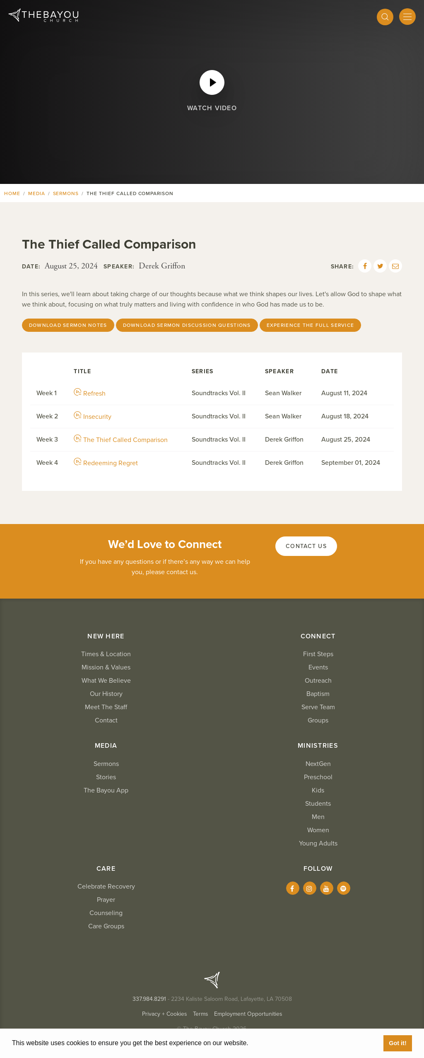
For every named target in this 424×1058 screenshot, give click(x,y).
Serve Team (318, 707)
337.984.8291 (149, 998)
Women (318, 830)
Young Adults (318, 843)
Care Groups (106, 926)
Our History (106, 694)
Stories (106, 777)
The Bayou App (106, 790)
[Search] (385, 17)
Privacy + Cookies (164, 1013)
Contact (106, 720)
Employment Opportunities (248, 1013)
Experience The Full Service (310, 325)
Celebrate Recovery (106, 886)
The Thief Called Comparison (121, 440)
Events (318, 667)
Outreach (318, 680)
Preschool (318, 777)
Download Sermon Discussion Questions (187, 325)
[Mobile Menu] (407, 16)
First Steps (318, 654)
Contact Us (306, 546)
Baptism (318, 694)
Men (318, 817)
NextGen (318, 764)
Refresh (90, 393)
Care (106, 869)
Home (12, 193)
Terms (200, 1013)
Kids (318, 790)
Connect (318, 636)
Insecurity (92, 417)
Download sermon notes (68, 325)
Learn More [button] (269, 1042)
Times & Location (106, 654)
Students (318, 804)
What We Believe (106, 680)
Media (36, 193)
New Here (105, 636)
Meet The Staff (106, 707)
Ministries (318, 746)
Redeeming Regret (106, 463)
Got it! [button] (397, 1043)
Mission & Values (106, 667)
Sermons (66, 193)
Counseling (106, 913)
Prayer (106, 900)
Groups (318, 720)
